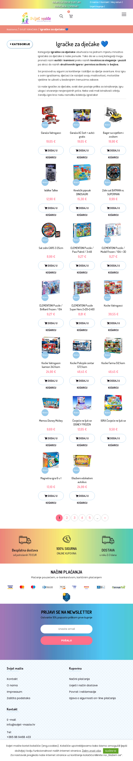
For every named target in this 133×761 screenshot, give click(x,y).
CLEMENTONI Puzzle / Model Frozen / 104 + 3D (113, 250)
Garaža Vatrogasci (51, 133)
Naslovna (12, 30)
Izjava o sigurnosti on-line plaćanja (92, 699)
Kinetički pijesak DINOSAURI (82, 193)
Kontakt (105, 2)
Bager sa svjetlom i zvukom (113, 135)
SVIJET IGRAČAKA (28, 30)
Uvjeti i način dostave (83, 686)
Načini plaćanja (79, 680)
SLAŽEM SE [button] (110, 751)
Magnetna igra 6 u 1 (51, 479)
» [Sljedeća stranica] (105, 518)
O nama (95, 2)
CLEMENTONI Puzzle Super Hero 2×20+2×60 (82, 308)
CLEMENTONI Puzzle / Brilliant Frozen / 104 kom (51, 309)
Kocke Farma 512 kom (113, 363)
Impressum (14, 692)
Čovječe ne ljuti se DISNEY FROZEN (82, 423)
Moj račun (117, 2)
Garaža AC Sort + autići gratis (82, 135)
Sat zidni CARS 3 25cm (51, 248)
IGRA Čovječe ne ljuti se (113, 421)
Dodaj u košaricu (51, 152)
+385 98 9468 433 (19, 738)
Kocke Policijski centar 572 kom (82, 365)
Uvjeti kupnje (97, 6)
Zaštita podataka (18, 699)
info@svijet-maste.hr (21, 725)
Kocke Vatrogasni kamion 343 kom (51, 365)
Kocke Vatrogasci (113, 306)
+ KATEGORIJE (20, 45)
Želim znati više (91, 750)
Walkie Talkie (51, 191)
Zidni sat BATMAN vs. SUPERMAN (113, 193)
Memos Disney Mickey (51, 421)
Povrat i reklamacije (82, 692)
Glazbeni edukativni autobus (82, 480)
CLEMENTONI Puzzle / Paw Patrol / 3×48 (82, 250)
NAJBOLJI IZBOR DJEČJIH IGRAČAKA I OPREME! (66, 4)
